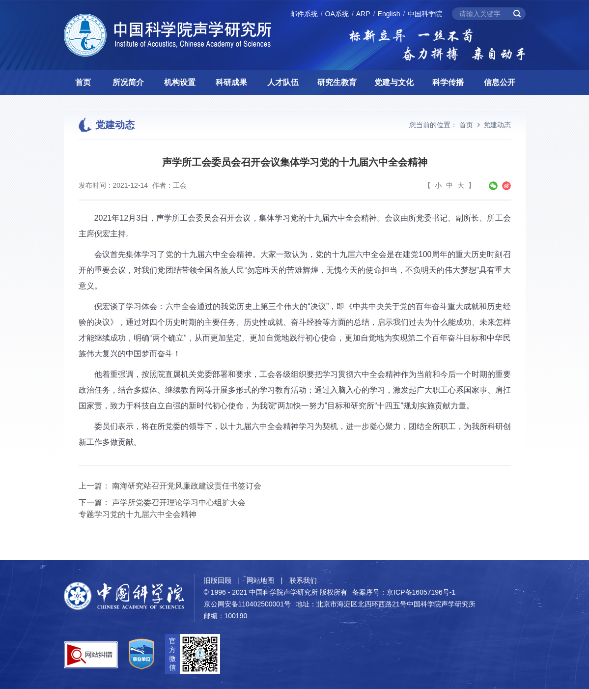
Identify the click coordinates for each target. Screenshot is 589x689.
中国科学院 (425, 14)
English (389, 14)
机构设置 (180, 82)
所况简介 (128, 82)
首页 (83, 82)
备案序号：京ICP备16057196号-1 (403, 592)
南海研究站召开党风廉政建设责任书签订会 (186, 486)
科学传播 (448, 82)
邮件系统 (304, 14)
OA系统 (337, 14)
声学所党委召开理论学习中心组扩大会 (179, 502)
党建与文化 (394, 82)
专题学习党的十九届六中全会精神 (137, 514)
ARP (363, 14)
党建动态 (497, 125)
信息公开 (499, 82)
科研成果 (231, 82)
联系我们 (303, 580)
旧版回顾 (217, 580)
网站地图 (260, 580)
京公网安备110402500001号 (247, 604)
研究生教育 (337, 82)
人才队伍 (283, 82)
